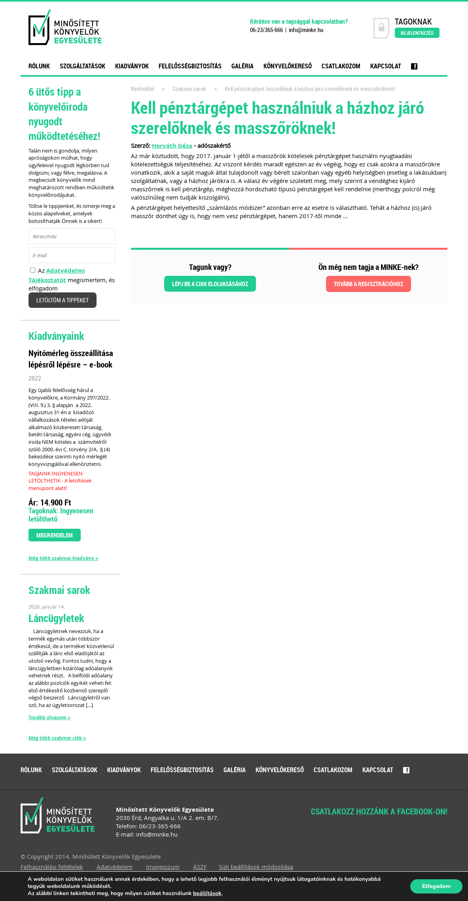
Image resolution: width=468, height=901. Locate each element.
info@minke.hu (306, 30)
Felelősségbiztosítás (190, 66)
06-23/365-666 (266, 30)
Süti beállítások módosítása (256, 867)
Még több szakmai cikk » (57, 738)
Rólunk (39, 66)
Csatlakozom (341, 66)
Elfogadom (436, 886)
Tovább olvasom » (49, 717)
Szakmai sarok (189, 88)
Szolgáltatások (82, 66)
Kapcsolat (385, 66)
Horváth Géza (172, 145)
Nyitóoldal (142, 88)
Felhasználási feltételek (52, 867)
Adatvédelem (115, 867)
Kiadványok (132, 66)
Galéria (242, 66)
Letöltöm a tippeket (62, 300)
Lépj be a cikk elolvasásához (210, 284)
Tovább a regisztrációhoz (368, 284)
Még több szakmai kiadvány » (63, 558)
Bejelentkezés (417, 32)
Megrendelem (54, 535)
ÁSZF (200, 867)
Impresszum (163, 867)
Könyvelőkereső (287, 66)
